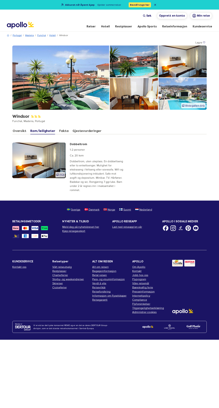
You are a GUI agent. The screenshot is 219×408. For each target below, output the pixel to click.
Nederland (143, 209)
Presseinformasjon (143, 291)
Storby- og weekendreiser (68, 279)
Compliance (139, 299)
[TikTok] (180, 228)
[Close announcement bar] (155, 4)
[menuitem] (91, 27)
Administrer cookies (144, 312)
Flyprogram (139, 279)
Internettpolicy (141, 295)
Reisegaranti (99, 299)
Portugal (17, 35)
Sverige (73, 209)
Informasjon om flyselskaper (109, 295)
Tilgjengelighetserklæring (148, 307)
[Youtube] (195, 228)
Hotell (52, 35)
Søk (147, 15)
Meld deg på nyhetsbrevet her (80, 226)
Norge (109, 209)
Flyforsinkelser (141, 303)
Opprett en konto (172, 15)
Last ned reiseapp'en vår (127, 226)
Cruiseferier (59, 287)
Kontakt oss (19, 266)
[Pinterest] (188, 228)
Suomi (125, 209)
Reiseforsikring (101, 291)
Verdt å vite (99, 283)
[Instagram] (173, 228)
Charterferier (60, 275)
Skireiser (57, 283)
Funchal (41, 35)
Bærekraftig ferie (142, 287)
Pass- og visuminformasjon (108, 279)
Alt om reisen (100, 266)
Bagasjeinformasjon (104, 270)
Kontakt (136, 270)
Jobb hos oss (140, 275)
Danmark (92, 209)
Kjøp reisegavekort (73, 230)
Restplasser (59, 270)
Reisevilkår (99, 287)
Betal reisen (99, 275)
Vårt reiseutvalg (62, 266)
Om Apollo (138, 266)
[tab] (20, 131)
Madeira (29, 35)
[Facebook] (165, 228)
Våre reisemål (140, 283)
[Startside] (20, 25)
